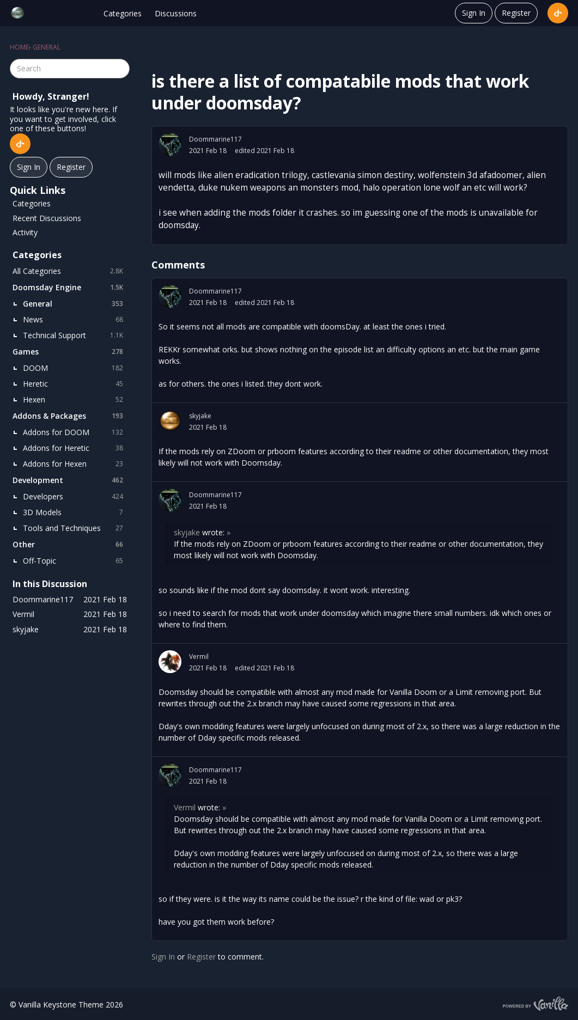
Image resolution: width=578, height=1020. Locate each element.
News (75, 319)
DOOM (75, 368)
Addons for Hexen (75, 464)
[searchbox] (70, 68)
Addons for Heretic (75, 448)
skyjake (200, 415)
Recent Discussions (47, 218)
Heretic (75, 383)
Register (516, 13)
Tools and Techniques (75, 528)
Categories (123, 13)
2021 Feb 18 (208, 150)
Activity (25, 232)
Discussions (176, 13)
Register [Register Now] (71, 167)
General (75, 303)
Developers (75, 496)
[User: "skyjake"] (170, 421)
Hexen (75, 399)
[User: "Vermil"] (170, 661)
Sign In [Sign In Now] (28, 167)
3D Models (75, 512)
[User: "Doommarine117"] (170, 144)
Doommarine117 (215, 139)
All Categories (70, 271)
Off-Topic (75, 560)
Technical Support (75, 335)
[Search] (120, 68)
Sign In (473, 13)
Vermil (199, 656)
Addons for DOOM (75, 432)
